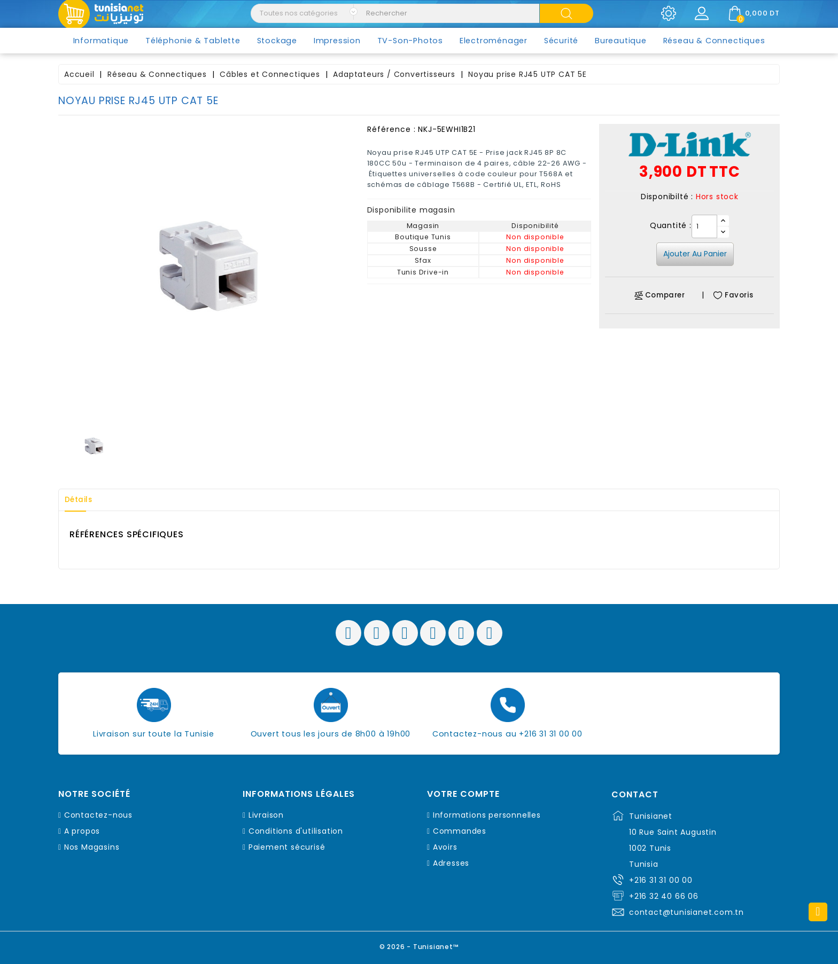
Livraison (266, 815)
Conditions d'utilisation (296, 831)
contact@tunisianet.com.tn (686, 912)
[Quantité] (704, 226)
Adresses (451, 863)
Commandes (459, 831)
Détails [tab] (82, 500)
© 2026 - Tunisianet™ (419, 945)
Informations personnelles (487, 815)
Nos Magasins (92, 847)
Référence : (391, 129)
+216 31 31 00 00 (661, 880)
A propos (82, 831)
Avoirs (445, 847)
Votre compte (463, 794)
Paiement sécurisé (287, 847)
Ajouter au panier (695, 253)
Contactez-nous (98, 815)
